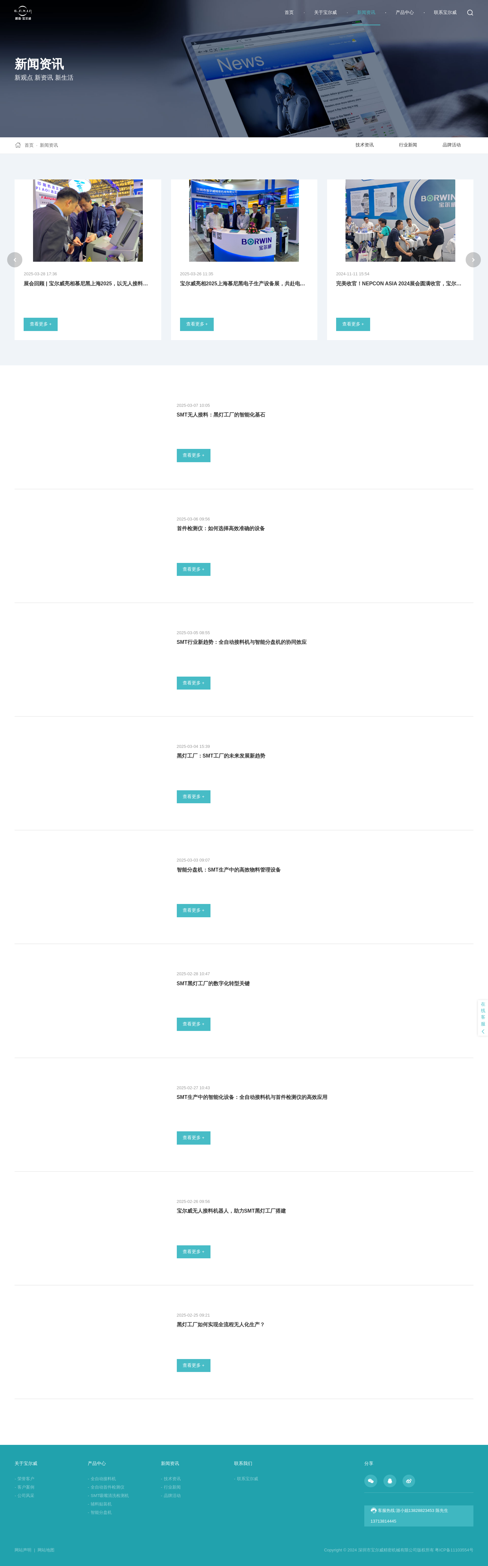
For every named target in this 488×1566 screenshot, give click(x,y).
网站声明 (25, 1550)
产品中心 (405, 12)
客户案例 (24, 1487)
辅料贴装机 (100, 1504)
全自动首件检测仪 (106, 1487)
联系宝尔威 (445, 12)
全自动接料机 (102, 1478)
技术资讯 (365, 145)
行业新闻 (408, 145)
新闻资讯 (366, 12)
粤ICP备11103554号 (454, 1550)
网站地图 (46, 1550)
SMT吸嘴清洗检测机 (108, 1495)
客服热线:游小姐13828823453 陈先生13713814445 (409, 1515)
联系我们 (243, 1463)
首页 (289, 12)
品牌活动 (452, 145)
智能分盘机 (100, 1512)
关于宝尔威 (325, 12)
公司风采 (24, 1495)
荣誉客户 (24, 1478)
